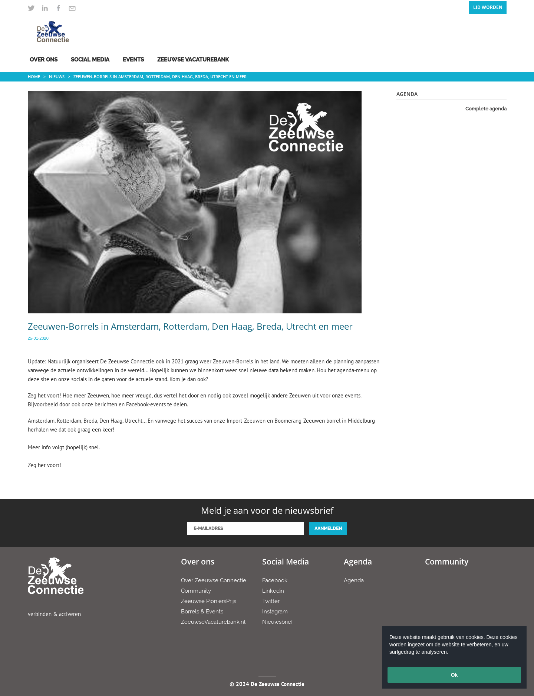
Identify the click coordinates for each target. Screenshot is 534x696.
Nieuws (57, 76)
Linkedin (273, 590)
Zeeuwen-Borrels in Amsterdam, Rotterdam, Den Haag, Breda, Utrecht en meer (160, 76)
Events (133, 59)
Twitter (271, 601)
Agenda (354, 580)
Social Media (90, 59)
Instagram (275, 611)
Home (34, 76)
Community (196, 590)
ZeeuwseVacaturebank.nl (213, 622)
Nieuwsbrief (277, 622)
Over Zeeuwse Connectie (213, 580)
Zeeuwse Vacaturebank (193, 59)
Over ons (43, 59)
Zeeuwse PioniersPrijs (208, 601)
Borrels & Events (202, 611)
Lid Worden (487, 7)
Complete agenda (486, 108)
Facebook (274, 580)
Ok (454, 675)
